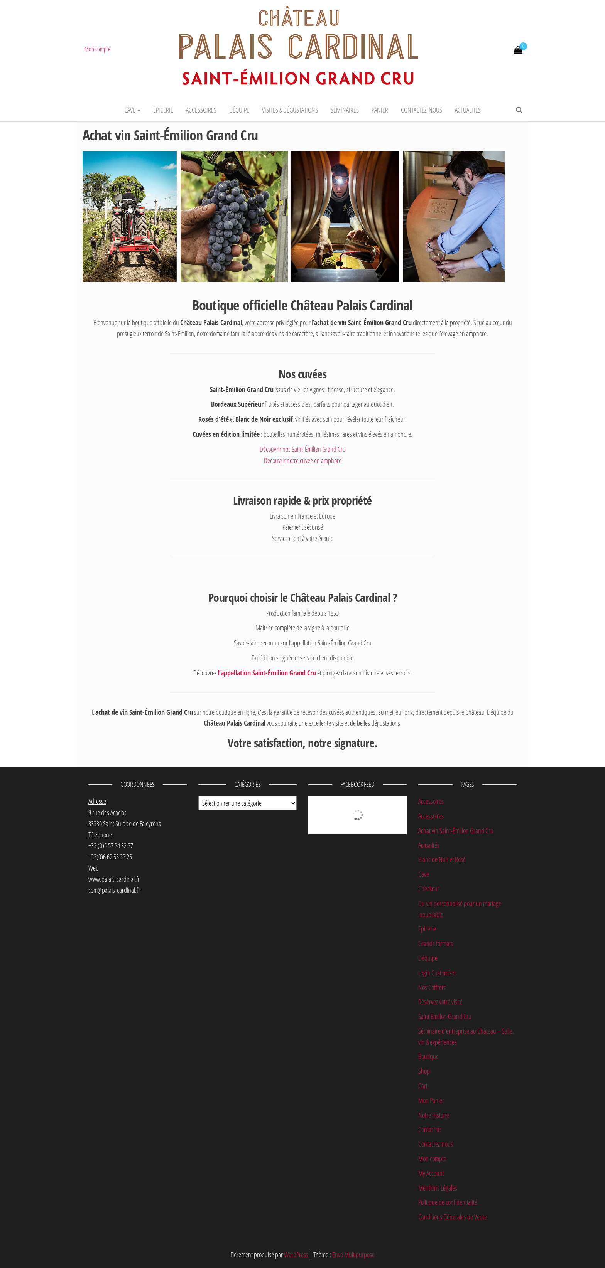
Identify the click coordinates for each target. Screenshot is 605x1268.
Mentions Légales (437, 1187)
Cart (423, 1085)
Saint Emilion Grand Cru (444, 1016)
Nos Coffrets (432, 987)
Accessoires (201, 110)
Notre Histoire (433, 1115)
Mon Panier (431, 1100)
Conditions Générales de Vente (452, 1216)
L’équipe (239, 110)
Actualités (468, 110)
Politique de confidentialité (447, 1202)
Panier (380, 110)
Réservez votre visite (440, 1001)
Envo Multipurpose (353, 1254)
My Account (431, 1173)
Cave (132, 110)
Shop (424, 1071)
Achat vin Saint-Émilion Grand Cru (455, 830)
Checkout (428, 888)
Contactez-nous (421, 110)
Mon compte (97, 49)
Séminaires (345, 110)
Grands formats (435, 943)
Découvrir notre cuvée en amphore (302, 460)
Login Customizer (437, 972)
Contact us (430, 1129)
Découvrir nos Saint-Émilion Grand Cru (303, 449)
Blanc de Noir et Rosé (442, 859)
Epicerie (163, 110)
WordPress (296, 1254)
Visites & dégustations (290, 110)
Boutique (428, 1056)
